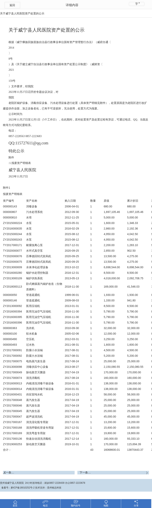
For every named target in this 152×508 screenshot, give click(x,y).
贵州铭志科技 (54, 487)
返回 (12, 5)
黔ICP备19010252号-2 (23, 487)
